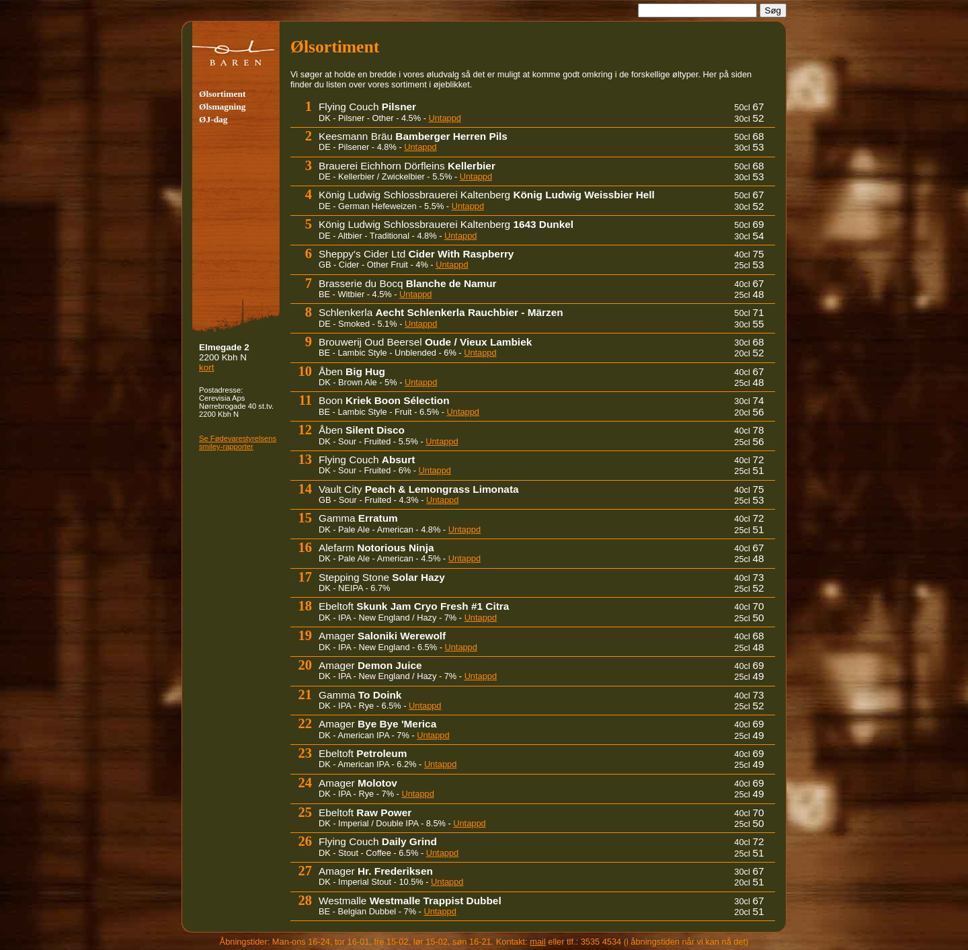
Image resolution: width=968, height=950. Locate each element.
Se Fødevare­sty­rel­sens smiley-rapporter (237, 442)
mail (537, 942)
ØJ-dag (213, 119)
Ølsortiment (222, 94)
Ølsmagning (222, 107)
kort (206, 367)
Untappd (445, 118)
